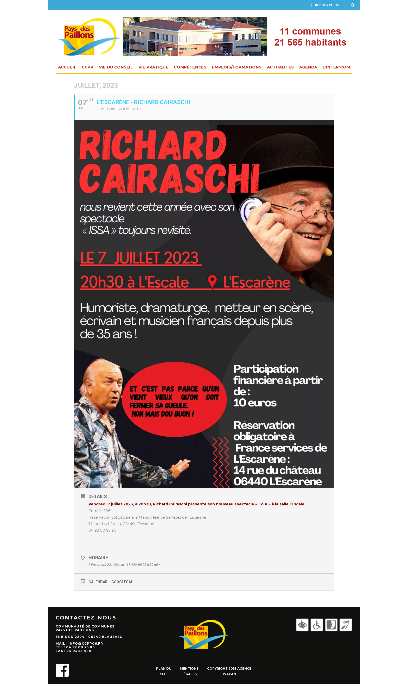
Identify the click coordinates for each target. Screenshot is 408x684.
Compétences (190, 67)
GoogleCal (122, 582)
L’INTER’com (336, 67)
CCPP (87, 67)
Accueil (67, 67)
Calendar (97, 582)
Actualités (280, 67)
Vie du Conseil (116, 67)
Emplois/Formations (237, 67)
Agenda (308, 67)
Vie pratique (153, 67)
